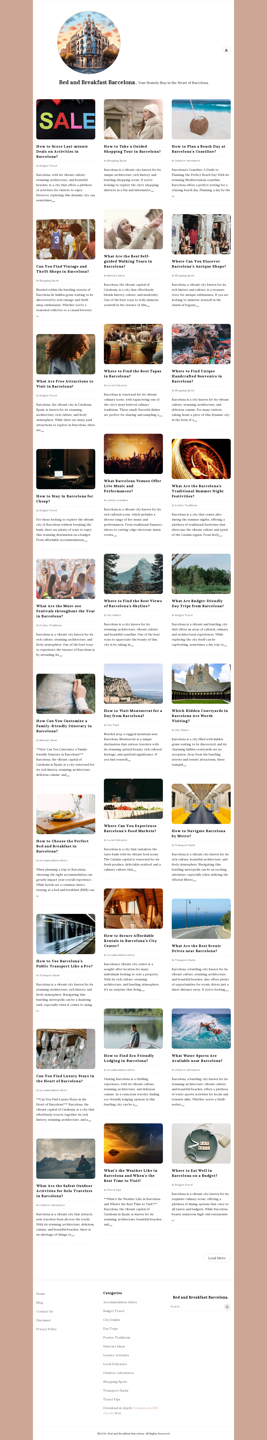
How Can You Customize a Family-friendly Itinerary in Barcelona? (64, 726)
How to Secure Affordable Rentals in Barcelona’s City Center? (130, 940)
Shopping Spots (117, 160)
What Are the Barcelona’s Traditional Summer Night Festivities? (198, 491)
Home (40, 1294)
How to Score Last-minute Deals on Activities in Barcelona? (62, 151)
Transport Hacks (185, 845)
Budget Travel (48, 165)
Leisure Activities (117, 500)
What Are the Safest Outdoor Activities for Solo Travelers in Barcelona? (64, 1190)
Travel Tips (114, 1189)
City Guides (114, 615)
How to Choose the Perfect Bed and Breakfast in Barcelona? (62, 846)
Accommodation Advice (53, 860)
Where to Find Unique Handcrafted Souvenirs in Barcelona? (197, 376)
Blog (39, 1303)
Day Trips (113, 725)
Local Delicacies (117, 385)
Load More (217, 1258)
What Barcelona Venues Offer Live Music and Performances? (132, 486)
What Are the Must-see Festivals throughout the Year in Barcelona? (65, 611)
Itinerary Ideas (116, 275)
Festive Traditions (186, 505)
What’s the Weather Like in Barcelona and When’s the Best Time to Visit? (131, 1175)
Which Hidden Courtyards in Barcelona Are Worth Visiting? (200, 715)
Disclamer (43, 1320)
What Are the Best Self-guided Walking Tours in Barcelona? (128, 261)
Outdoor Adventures (187, 160)
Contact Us (44, 1311)
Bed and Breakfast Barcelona (97, 82)
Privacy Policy (46, 1329)
